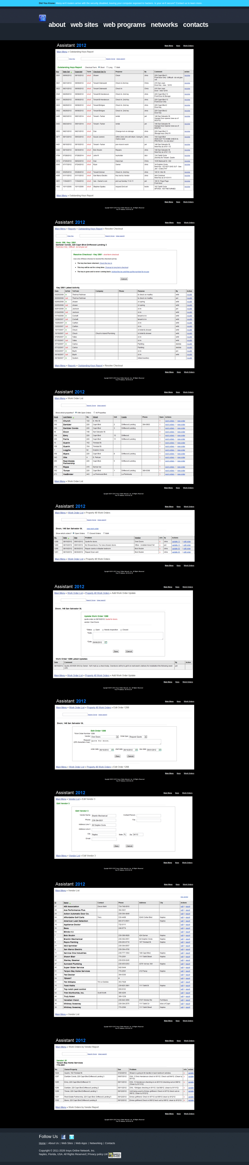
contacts (195, 24)
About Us (53, 1143)
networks (164, 24)
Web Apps (81, 1143)
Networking (96, 1143)
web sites (84, 24)
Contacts (110, 1143)
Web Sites (67, 1143)
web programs (124, 24)
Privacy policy (95, 1154)
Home (42, 1143)
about (57, 24)
